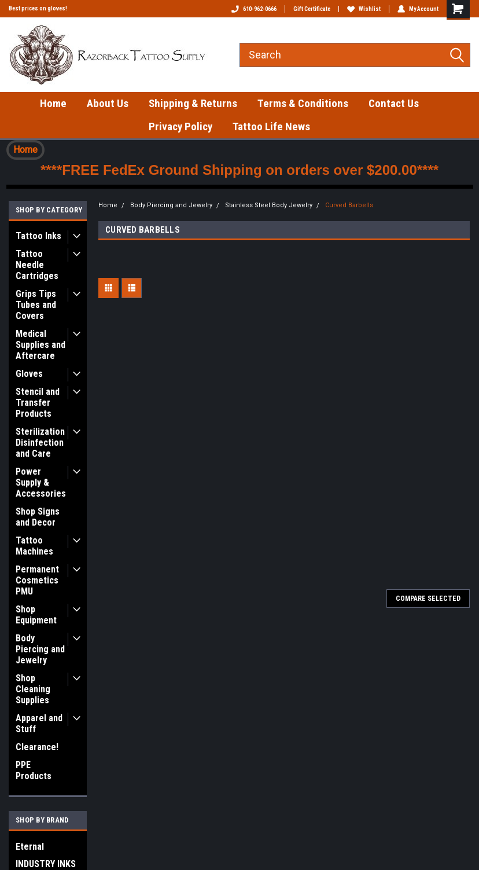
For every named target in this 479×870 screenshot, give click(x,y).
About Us (107, 103)
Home (53, 103)
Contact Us (394, 103)
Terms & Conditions (302, 103)
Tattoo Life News (271, 126)
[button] (25, 150)
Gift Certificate (311, 9)
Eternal (30, 846)
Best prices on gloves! (38, 8)
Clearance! (37, 746)
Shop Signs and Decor (38, 517)
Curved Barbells (349, 205)
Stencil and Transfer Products (38, 402)
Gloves (29, 373)
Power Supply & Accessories (41, 482)
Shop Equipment (36, 615)
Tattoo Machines (34, 546)
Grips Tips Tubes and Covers (36, 304)
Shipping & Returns (193, 103)
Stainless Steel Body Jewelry (268, 205)
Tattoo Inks (38, 235)
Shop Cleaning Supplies (33, 689)
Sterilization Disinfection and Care (40, 442)
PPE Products (33, 770)
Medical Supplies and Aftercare (40, 344)
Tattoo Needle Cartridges (37, 264)
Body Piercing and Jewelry (40, 649)
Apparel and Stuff (39, 724)
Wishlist (364, 9)
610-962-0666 (254, 9)
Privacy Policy (180, 126)
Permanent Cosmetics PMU (37, 580)
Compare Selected (428, 598)
